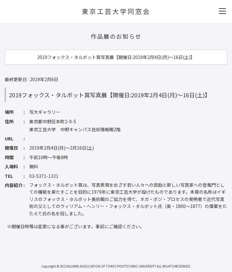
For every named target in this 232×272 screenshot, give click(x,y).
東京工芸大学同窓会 (116, 11)
